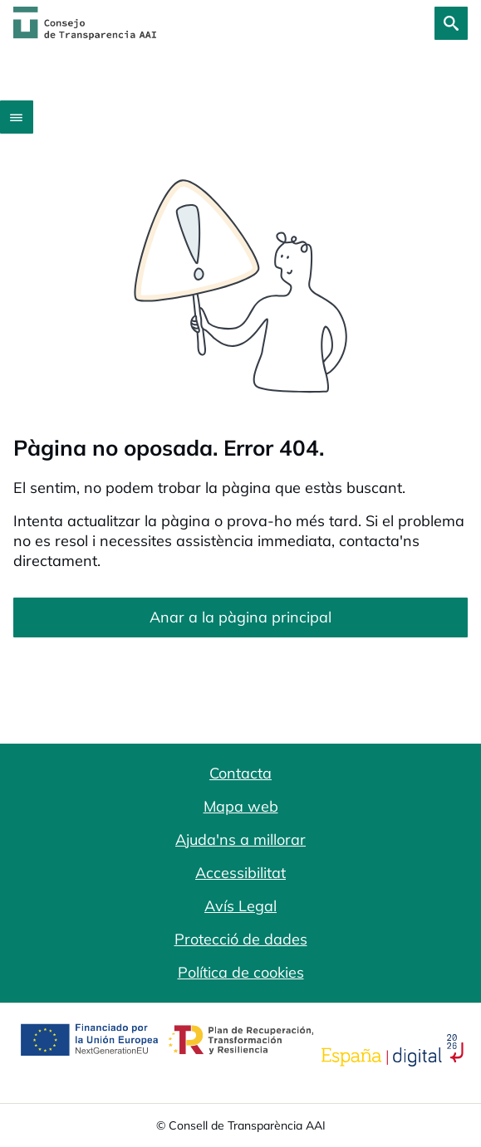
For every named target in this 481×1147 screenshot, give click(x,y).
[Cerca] (451, 23)
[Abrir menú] (16, 117)
